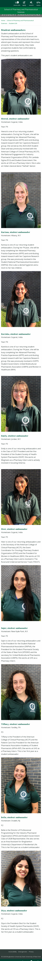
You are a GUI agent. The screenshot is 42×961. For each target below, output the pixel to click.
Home (3, 20)
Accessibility (13, 952)
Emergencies (22, 952)
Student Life (13, 23)
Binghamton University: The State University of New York (7, 3)
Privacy (31, 952)
